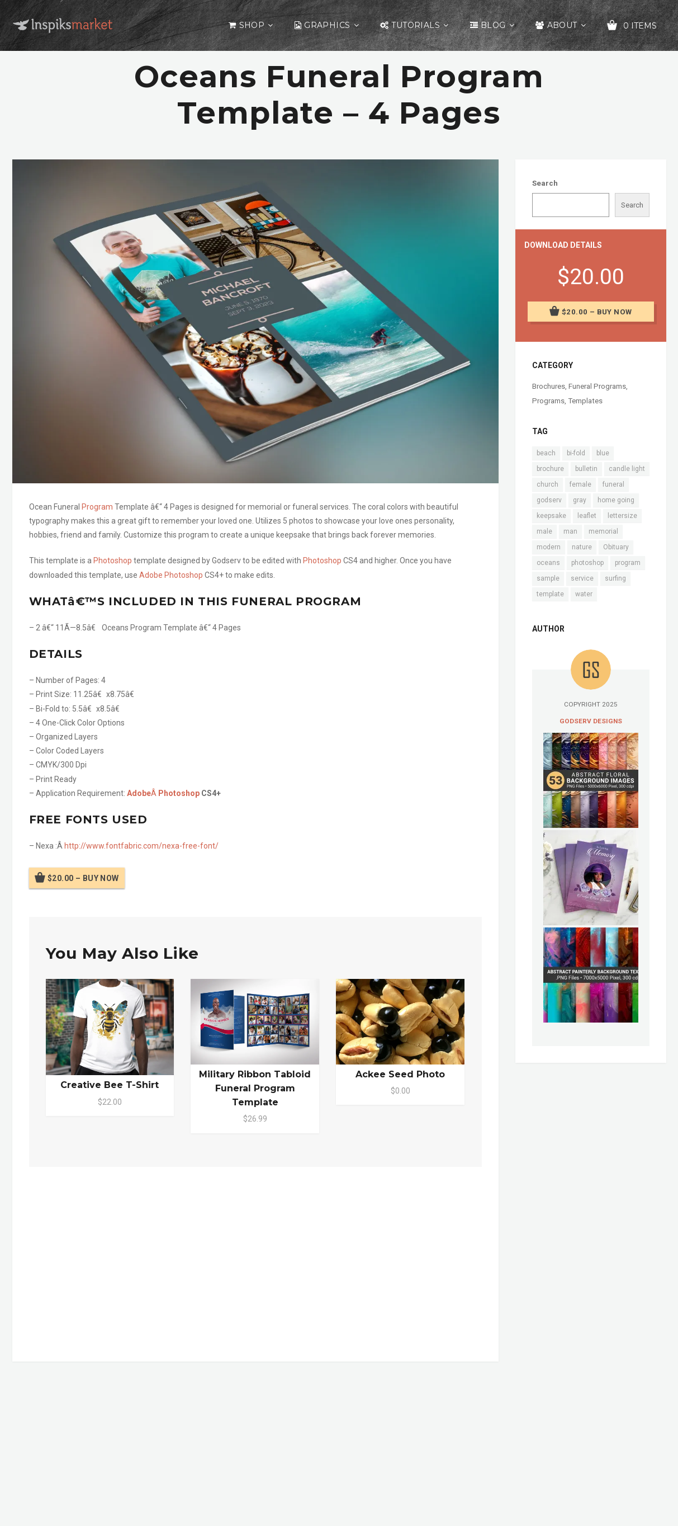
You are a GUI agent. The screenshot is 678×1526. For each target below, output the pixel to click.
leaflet (586, 516)
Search (545, 183)
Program (97, 506)
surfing (615, 578)
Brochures (548, 386)
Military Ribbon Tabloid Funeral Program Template (255, 1088)
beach (546, 453)
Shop (252, 25)
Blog (493, 25)
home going (616, 500)
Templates (585, 401)
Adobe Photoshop (171, 575)
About (562, 25)
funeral (613, 484)
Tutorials (415, 25)
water (583, 594)
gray (579, 500)
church (547, 484)
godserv (549, 500)
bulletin (586, 469)
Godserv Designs (591, 721)
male (544, 531)
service (582, 578)
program (628, 563)
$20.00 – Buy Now (83, 877)
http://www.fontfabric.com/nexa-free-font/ (141, 845)
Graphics (327, 25)
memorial (603, 531)
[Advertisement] (255, 1262)
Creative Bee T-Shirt (109, 1085)
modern (549, 547)
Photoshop (112, 560)
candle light (627, 469)
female (580, 484)
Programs (548, 401)
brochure (550, 469)
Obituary (616, 547)
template (550, 594)
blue (602, 453)
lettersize (622, 516)
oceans (548, 563)
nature (582, 547)
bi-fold (576, 453)
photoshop (587, 563)
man (570, 531)
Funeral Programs (597, 386)
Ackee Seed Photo (400, 1074)
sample (548, 578)
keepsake (551, 516)
